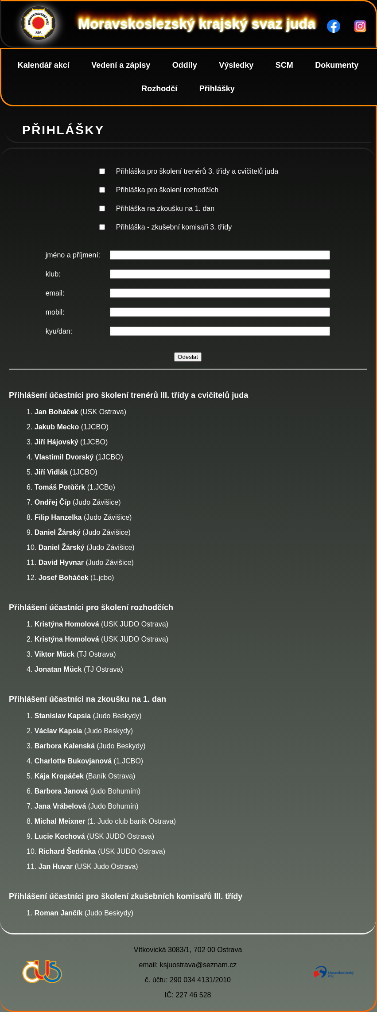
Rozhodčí (159, 88)
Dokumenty (336, 65)
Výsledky (236, 65)
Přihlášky (217, 88)
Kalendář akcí (44, 65)
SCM (284, 65)
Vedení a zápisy (120, 65)
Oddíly (184, 65)
